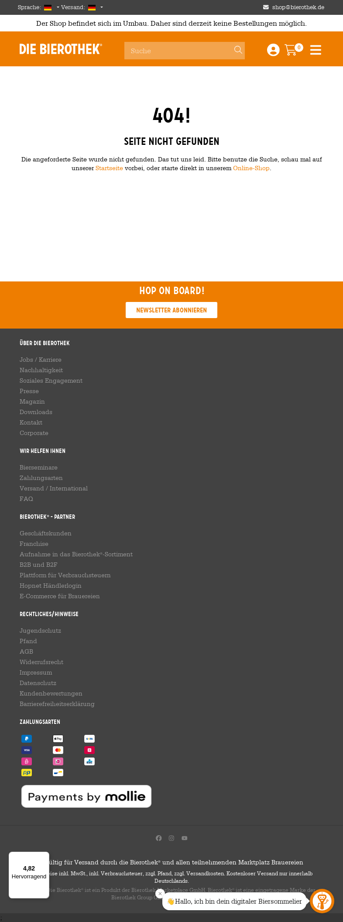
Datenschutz (38, 682)
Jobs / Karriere (41, 359)
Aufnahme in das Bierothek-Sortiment (76, 554)
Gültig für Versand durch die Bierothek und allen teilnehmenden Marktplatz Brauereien (171, 862)
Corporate (34, 432)
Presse (29, 390)
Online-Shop (251, 167)
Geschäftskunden (46, 533)
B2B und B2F (39, 564)
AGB (26, 651)
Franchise (34, 543)
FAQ (26, 498)
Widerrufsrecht (41, 661)
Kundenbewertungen (51, 693)
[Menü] (44, 857)
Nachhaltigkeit (41, 370)
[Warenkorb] (297, 52)
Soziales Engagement (51, 380)
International (69, 488)
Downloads (36, 411)
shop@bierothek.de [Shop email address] (298, 7)
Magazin (32, 401)
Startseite (109, 167)
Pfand (28, 641)
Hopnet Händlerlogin (51, 585)
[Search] (234, 50)
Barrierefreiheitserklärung (57, 703)
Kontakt (31, 422)
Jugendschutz (40, 630)
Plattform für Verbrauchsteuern (65, 575)
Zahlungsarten (41, 477)
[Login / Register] (273, 52)
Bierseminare (39, 467)
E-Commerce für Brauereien (60, 596)
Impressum (36, 672)
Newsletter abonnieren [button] (171, 310)
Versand (32, 488)
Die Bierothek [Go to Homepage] (61, 49)
